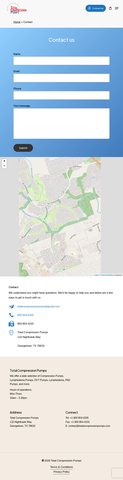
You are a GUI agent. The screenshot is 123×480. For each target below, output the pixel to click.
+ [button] (4, 161)
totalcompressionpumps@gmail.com (38, 306)
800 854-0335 (25, 315)
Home (16, 22)
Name (61, 58)
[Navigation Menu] (117, 8)
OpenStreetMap (107, 275)
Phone (61, 93)
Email (61, 75)
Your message (61, 122)
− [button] (4, 166)
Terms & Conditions (61, 467)
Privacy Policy (61, 471)
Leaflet (96, 275)
